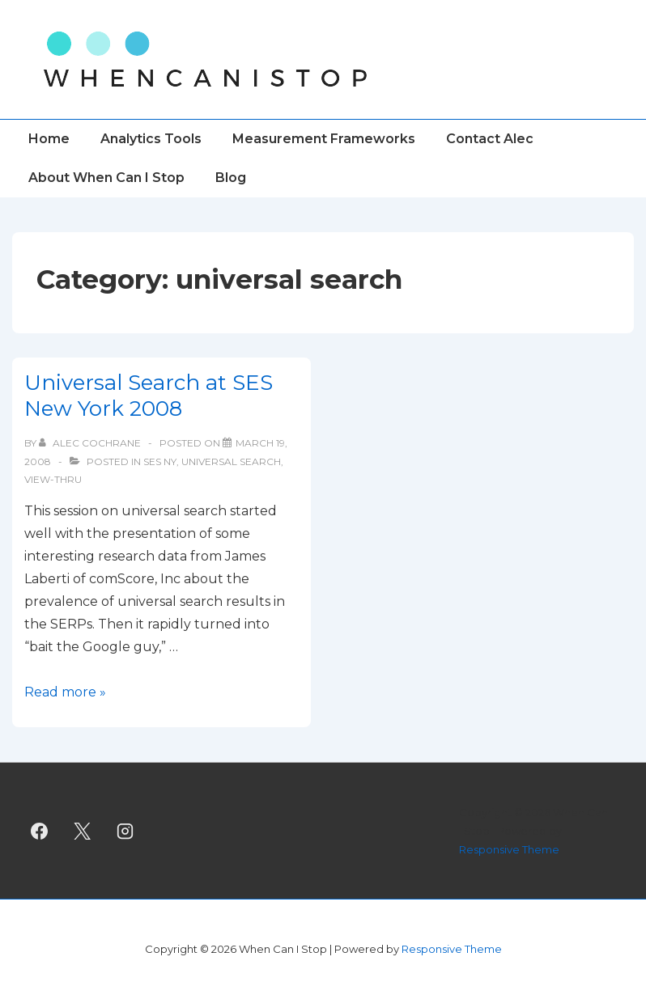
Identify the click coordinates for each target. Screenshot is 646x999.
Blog (230, 177)
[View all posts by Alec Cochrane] (91, 443)
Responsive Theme (509, 849)
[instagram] (125, 831)
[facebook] (39, 831)
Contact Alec (489, 138)
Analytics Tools (151, 138)
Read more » (65, 692)
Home (49, 138)
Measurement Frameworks (323, 138)
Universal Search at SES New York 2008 (148, 396)
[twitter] (82, 831)
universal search (231, 461)
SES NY (159, 461)
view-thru (53, 479)
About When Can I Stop (106, 177)
